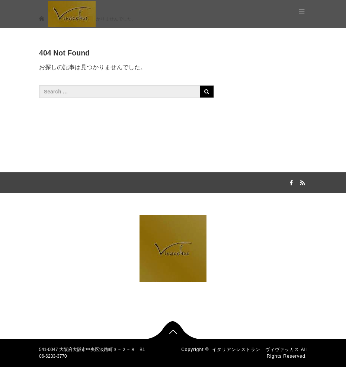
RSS (301, 181)
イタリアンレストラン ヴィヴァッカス (255, 349)
